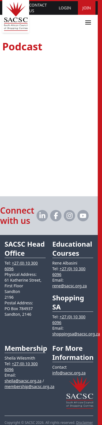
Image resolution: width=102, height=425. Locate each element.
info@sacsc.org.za (69, 373)
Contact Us (38, 7)
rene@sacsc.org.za (69, 285)
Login (65, 8)
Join (86, 8)
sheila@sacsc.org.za (23, 380)
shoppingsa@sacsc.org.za (76, 334)
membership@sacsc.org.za (29, 386)
